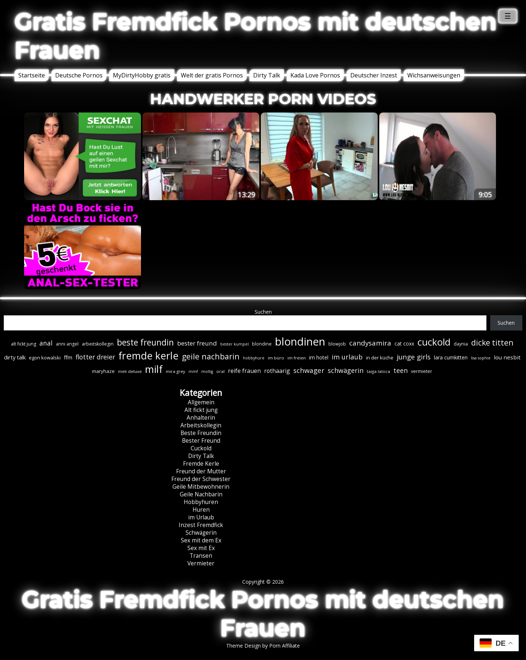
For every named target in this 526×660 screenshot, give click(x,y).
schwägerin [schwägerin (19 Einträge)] (345, 370)
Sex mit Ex (201, 548)
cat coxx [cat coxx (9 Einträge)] (404, 343)
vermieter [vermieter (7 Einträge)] (421, 371)
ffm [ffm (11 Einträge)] (68, 357)
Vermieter (200, 563)
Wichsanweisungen (433, 75)
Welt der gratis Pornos (212, 75)
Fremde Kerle (201, 464)
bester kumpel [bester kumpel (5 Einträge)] (234, 344)
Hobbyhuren (201, 502)
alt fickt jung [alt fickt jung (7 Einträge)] (23, 344)
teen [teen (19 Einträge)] (400, 370)
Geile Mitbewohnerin (200, 487)
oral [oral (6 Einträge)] (220, 371)
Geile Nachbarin (201, 494)
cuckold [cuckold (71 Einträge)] (434, 341)
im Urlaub (201, 517)
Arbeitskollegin (200, 425)
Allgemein (201, 402)
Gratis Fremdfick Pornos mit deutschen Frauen (256, 35)
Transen (201, 556)
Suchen (263, 311)
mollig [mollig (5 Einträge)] (207, 371)
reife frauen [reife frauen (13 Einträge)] (244, 371)
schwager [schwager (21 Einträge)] (308, 370)
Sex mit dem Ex (201, 540)
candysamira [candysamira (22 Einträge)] (370, 343)
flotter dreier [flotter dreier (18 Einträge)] (95, 356)
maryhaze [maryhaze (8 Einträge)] (103, 371)
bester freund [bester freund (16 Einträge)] (197, 343)
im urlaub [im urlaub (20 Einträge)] (347, 356)
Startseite (31, 75)
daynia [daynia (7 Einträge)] (461, 344)
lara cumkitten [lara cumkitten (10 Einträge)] (451, 357)
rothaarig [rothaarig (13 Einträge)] (277, 371)
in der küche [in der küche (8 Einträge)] (379, 357)
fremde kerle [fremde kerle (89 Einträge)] (148, 355)
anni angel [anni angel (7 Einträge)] (67, 344)
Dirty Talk (266, 75)
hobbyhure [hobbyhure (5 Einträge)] (253, 357)
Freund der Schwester (200, 479)
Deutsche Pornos (79, 75)
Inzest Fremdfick (201, 525)
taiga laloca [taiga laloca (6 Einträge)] (378, 371)
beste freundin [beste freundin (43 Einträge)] (145, 342)
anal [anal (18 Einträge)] (46, 343)
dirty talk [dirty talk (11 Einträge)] (15, 357)
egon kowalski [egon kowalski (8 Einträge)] (45, 357)
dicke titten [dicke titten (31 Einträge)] (492, 342)
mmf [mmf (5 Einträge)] (193, 371)
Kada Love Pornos (315, 75)
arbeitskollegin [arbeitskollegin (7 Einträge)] (98, 344)
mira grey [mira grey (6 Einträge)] (175, 371)
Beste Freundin (200, 433)
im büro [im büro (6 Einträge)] (276, 357)
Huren (201, 510)
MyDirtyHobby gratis (142, 75)
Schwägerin (201, 533)
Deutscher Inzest (373, 75)
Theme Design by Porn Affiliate (263, 645)
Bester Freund (201, 441)
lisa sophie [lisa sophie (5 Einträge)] (481, 357)
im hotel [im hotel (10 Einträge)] (318, 357)
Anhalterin (201, 417)
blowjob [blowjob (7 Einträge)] (337, 344)
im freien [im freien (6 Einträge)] (296, 357)
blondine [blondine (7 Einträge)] (262, 344)
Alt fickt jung (201, 410)
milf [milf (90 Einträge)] (154, 369)
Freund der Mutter (201, 471)
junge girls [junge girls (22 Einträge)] (414, 357)
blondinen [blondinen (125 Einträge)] (300, 341)
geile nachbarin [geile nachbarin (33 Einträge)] (211, 356)
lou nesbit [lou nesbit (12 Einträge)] (507, 357)
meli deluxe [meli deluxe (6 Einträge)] (130, 371)
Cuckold (201, 448)
